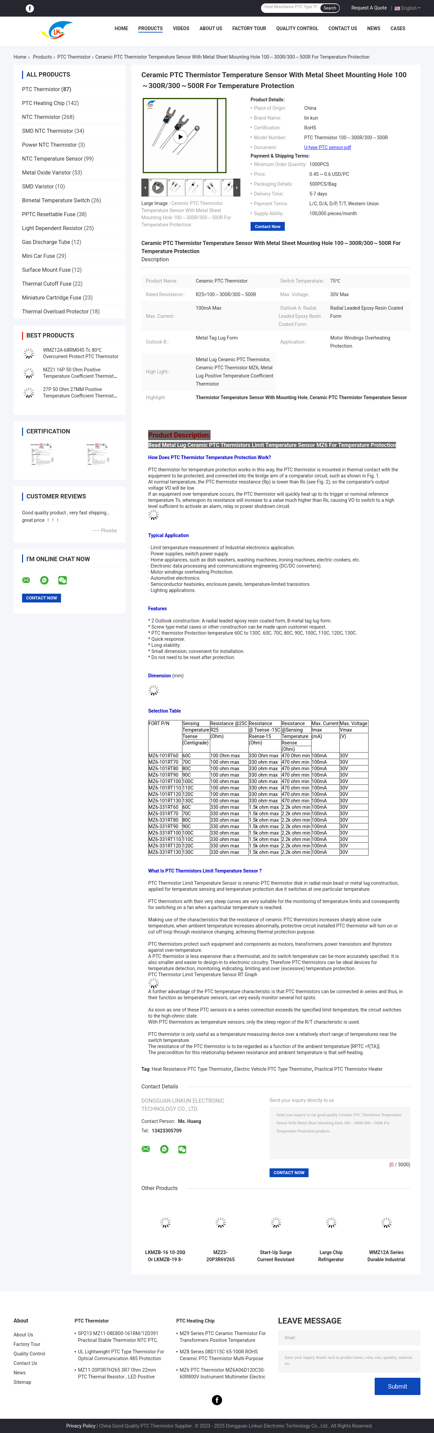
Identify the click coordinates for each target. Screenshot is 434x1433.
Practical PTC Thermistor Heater (349, 1069)
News (373, 28)
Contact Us (343, 28)
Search (330, 8)
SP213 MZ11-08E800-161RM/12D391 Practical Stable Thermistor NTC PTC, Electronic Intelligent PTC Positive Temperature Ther (118, 1338)
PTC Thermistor (74, 57)
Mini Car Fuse (38, 256)
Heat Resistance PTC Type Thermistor (192, 1069)
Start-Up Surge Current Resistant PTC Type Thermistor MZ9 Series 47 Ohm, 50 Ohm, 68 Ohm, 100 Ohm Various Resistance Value (276, 1256)
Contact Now (267, 226)
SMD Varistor (38, 186)
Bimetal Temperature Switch (56, 200)
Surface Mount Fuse (46, 270)
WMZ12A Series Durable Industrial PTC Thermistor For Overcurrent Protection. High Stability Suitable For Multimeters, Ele (387, 1256)
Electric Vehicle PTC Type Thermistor (273, 1069)
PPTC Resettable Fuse (49, 214)
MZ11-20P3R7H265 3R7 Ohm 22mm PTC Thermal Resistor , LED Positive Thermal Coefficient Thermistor (117, 1374)
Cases (398, 28)
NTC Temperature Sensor (52, 159)
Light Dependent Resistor (52, 228)
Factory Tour (249, 28)
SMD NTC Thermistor (47, 131)
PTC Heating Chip (43, 103)
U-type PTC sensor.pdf (327, 147)
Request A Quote (369, 8)
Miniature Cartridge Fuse (51, 297)
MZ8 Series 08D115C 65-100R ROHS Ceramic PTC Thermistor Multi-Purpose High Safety (221, 1356)
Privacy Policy (80, 1426)
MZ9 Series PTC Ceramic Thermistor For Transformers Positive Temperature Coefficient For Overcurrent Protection (223, 1338)
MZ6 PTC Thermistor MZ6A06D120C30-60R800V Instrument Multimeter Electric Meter (222, 1374)
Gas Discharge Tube (46, 242)
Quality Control (297, 28)
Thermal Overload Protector (55, 311)
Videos (181, 28)
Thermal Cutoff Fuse (47, 284)
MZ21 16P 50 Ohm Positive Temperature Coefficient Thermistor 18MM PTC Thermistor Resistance (80, 376)
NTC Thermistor (41, 117)
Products (150, 28)
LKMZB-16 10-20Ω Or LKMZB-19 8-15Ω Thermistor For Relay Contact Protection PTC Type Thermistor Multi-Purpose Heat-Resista (165, 1256)
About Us (210, 28)
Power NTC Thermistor (49, 145)
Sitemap (22, 1382)
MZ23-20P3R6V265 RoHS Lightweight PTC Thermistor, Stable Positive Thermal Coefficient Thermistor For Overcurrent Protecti (220, 1256)
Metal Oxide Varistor (46, 172)
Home (121, 28)
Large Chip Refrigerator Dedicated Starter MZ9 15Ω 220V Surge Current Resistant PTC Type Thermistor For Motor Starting (331, 1256)
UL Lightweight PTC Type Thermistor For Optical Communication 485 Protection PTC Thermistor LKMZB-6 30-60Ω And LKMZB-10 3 (121, 1356)
